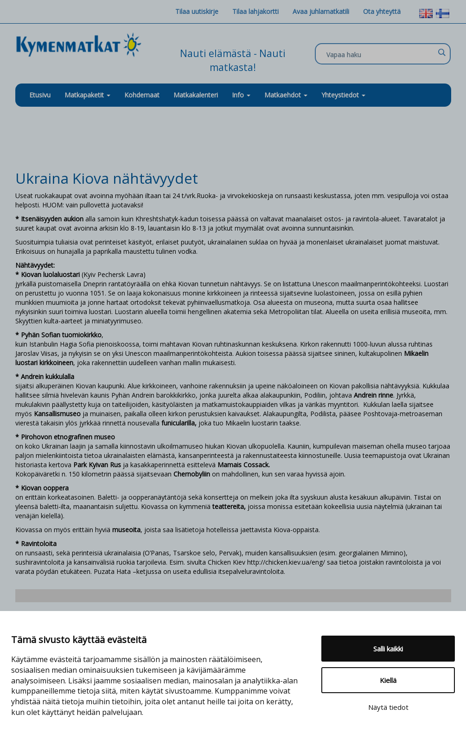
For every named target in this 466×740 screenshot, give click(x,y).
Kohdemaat (142, 94)
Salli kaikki (388, 648)
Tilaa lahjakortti (255, 11)
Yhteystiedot (343, 94)
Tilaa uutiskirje (196, 11)
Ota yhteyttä (382, 11)
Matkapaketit (87, 94)
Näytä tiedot (388, 707)
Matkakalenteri (195, 94)
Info (241, 94)
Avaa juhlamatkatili (321, 11)
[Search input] (380, 54)
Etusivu (40, 94)
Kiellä (388, 680)
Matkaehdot (285, 94)
